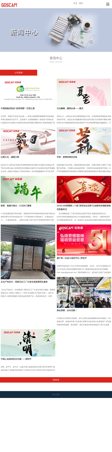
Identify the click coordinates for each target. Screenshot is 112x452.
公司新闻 (18, 72)
